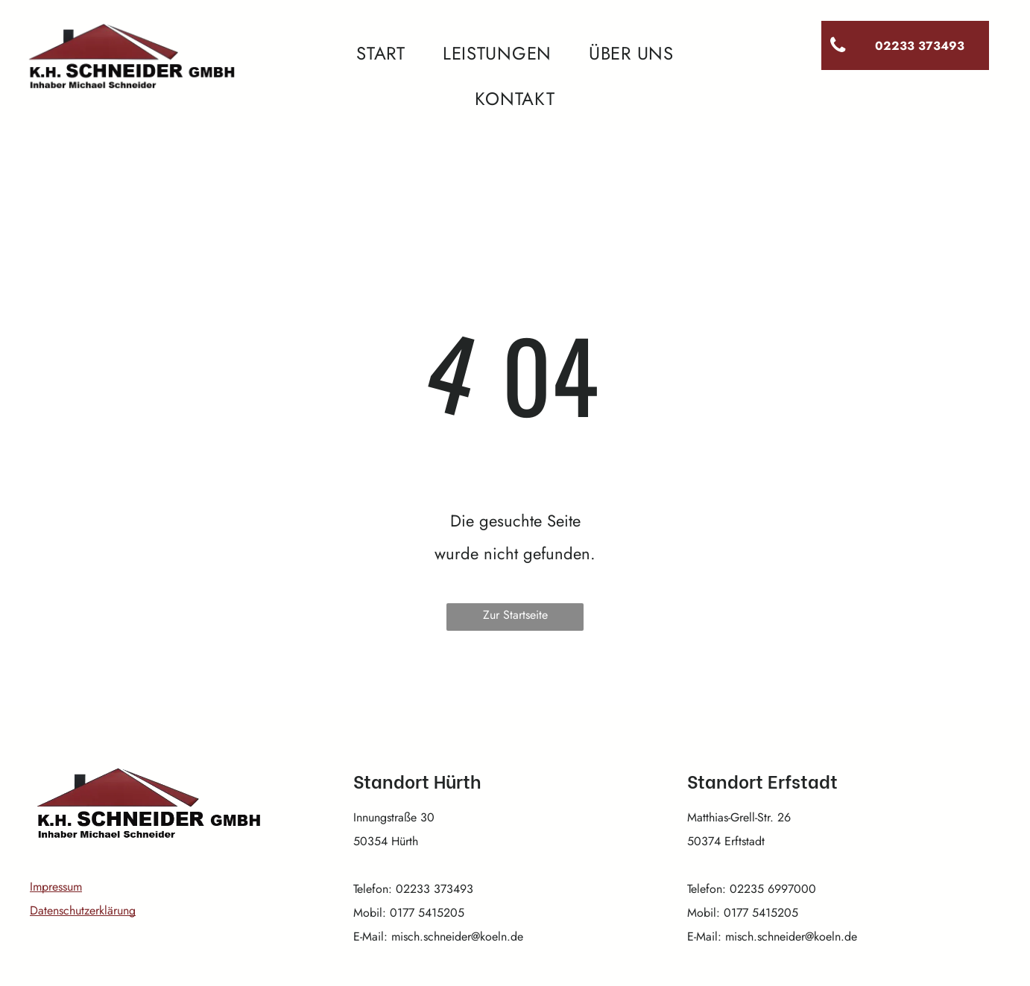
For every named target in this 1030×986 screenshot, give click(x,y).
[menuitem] (381, 54)
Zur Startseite (515, 614)
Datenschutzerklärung (83, 910)
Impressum (56, 886)
